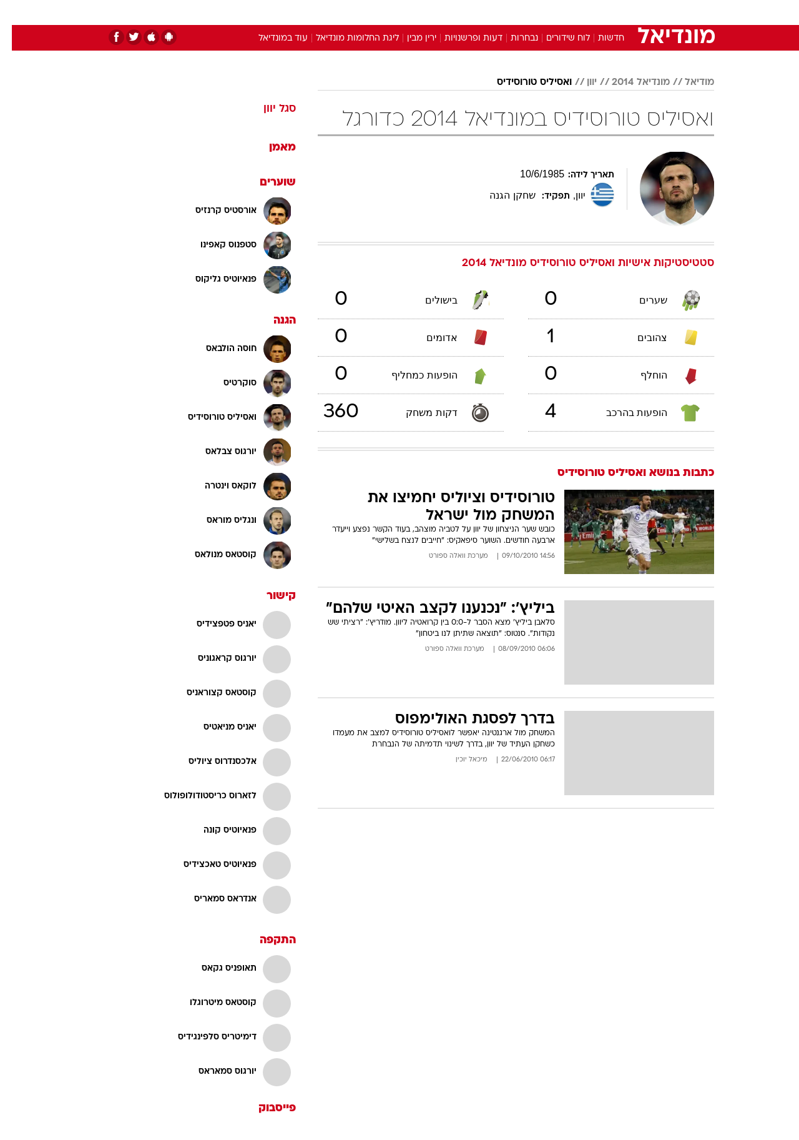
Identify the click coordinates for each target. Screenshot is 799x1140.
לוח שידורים (556, 38)
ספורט (578, 12)
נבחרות (512, 38)
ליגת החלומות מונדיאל (345, 38)
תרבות (537, 12)
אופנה (257, 12)
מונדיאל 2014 (629, 82)
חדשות (620, 12)
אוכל (430, 12)
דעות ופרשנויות (462, 38)
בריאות (392, 12)
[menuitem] (613, 12)
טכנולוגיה (302, 12)
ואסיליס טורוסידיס (522, 82)
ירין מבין (409, 38)
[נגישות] (17, 13)
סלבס (498, 12)
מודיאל (687, 82)
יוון (580, 82)
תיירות (349, 12)
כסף (463, 12)
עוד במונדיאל (271, 38)
